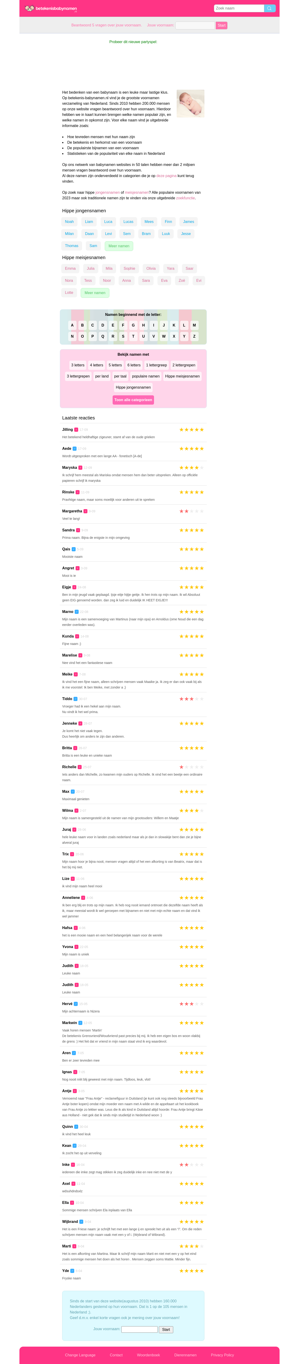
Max (65, 791)
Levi (108, 234)
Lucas (128, 222)
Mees (149, 222)
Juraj (66, 829)
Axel (66, 1184)
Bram (146, 234)
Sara (146, 280)
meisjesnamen (137, 192)
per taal (120, 376)
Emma (70, 268)
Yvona (67, 947)
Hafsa (67, 928)
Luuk (166, 234)
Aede (66, 448)
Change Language (80, 1355)
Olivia (151, 268)
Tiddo (67, 699)
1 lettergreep (156, 365)
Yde (65, 1271)
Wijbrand (70, 1222)
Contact (116, 1355)
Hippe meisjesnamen (182, 376)
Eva (164, 280)
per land (102, 376)
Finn (168, 222)
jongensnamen (108, 192)
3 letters (77, 365)
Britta (67, 748)
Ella (65, 1203)
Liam (89, 222)
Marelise (69, 655)
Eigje (66, 587)
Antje (66, 1091)
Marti (66, 1246)
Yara (171, 268)
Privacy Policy (222, 1355)
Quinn (67, 1127)
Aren (66, 1053)
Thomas (71, 246)
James (188, 222)
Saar (190, 268)
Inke (66, 1165)
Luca (108, 222)
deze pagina (166, 176)
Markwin (69, 1023)
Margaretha (72, 511)
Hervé (67, 1004)
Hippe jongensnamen (133, 387)
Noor (107, 280)
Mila (109, 268)
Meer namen (119, 246)
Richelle (69, 767)
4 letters (96, 365)
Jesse (186, 234)
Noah (69, 222)
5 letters (115, 365)
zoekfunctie (185, 198)
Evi (198, 280)
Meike (67, 674)
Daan (89, 234)
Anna (126, 280)
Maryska (69, 467)
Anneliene (71, 898)
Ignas (67, 1072)
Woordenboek (148, 1355)
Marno (67, 612)
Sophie (129, 268)
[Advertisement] (37, 102)
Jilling (67, 429)
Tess (88, 280)
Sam (93, 246)
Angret (68, 568)
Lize (65, 879)
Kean (66, 1146)
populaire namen (146, 376)
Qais (66, 549)
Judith (67, 966)
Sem (127, 234)
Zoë (182, 280)
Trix (65, 854)
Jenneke (69, 723)
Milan (69, 234)
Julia (91, 268)
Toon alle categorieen (133, 400)
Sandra (68, 530)
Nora (69, 280)
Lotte (69, 293)
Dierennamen (185, 1355)
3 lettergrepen (78, 376)
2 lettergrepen (184, 365)
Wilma (67, 810)
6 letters (134, 365)
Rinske (68, 492)
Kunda (68, 636)
